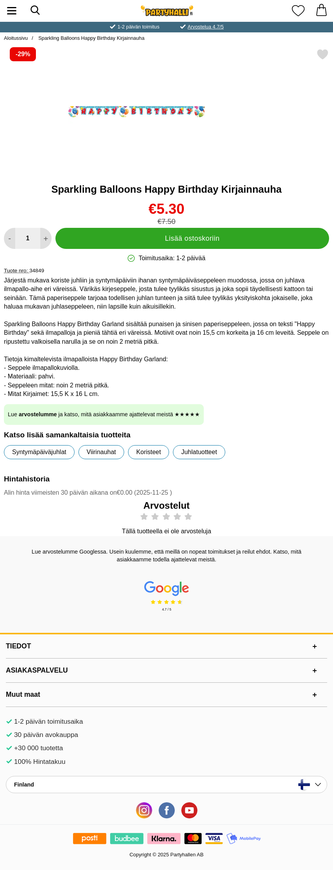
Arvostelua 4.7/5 (206, 27)
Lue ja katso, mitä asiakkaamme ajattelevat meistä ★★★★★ (104, 414)
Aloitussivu (16, 38)
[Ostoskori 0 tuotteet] (321, 11)
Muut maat (23, 694)
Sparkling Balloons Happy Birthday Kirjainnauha (90, 38)
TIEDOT (18, 646)
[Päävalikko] (11, 10)
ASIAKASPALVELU (37, 670)
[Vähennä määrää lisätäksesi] (9, 238)
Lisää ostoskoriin (192, 238)
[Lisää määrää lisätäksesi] (46, 238)
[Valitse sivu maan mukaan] (166, 784)
